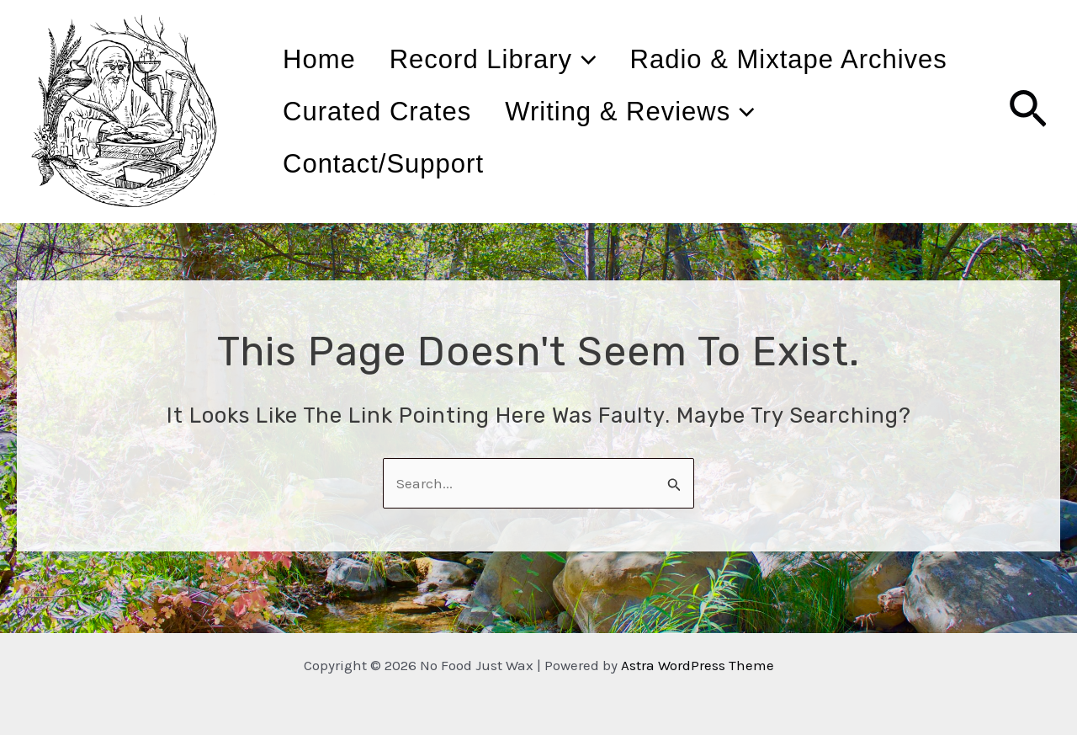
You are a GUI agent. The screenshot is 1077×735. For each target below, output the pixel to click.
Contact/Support (694, 163)
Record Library (520, 60)
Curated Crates (755, 111)
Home (328, 59)
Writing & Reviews (417, 164)
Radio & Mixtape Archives (450, 111)
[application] (612, 60)
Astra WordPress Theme (697, 665)
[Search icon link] (1028, 112)
